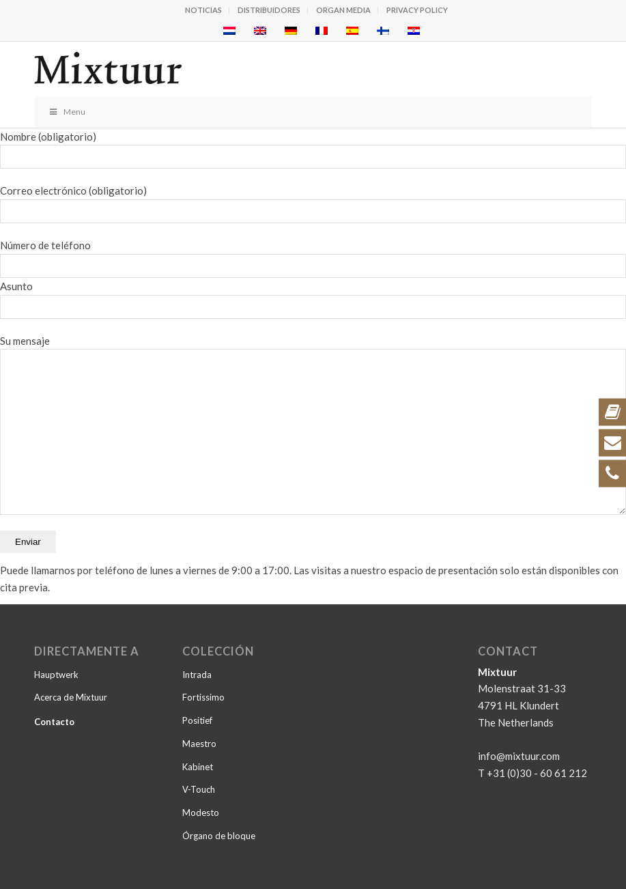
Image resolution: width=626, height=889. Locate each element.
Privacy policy (417, 9)
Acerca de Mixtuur (70, 697)
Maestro (199, 743)
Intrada (197, 674)
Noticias (203, 9)
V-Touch (198, 789)
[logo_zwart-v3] (257, 69)
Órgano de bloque (218, 835)
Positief (197, 720)
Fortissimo (203, 697)
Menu (66, 112)
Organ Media (343, 9)
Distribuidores (269, 9)
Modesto (200, 812)
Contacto (54, 721)
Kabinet (197, 766)
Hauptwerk (56, 674)
